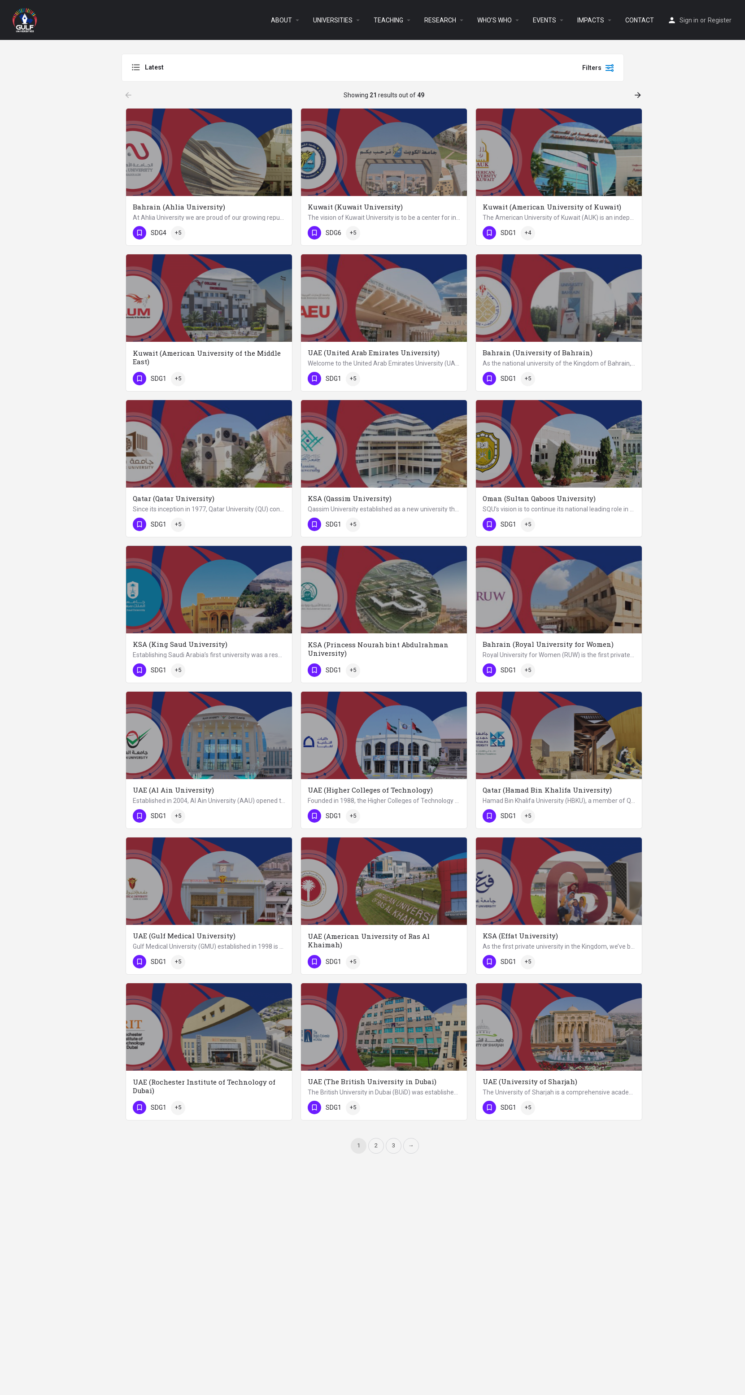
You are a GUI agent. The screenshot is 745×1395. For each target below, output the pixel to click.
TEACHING (388, 20)
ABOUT (281, 20)
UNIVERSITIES (333, 20)
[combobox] (220, 67)
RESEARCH (440, 20)
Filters (598, 68)
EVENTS (544, 20)
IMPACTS (590, 20)
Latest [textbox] (154, 67)
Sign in (689, 20)
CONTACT (639, 20)
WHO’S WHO (494, 20)
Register (720, 20)
